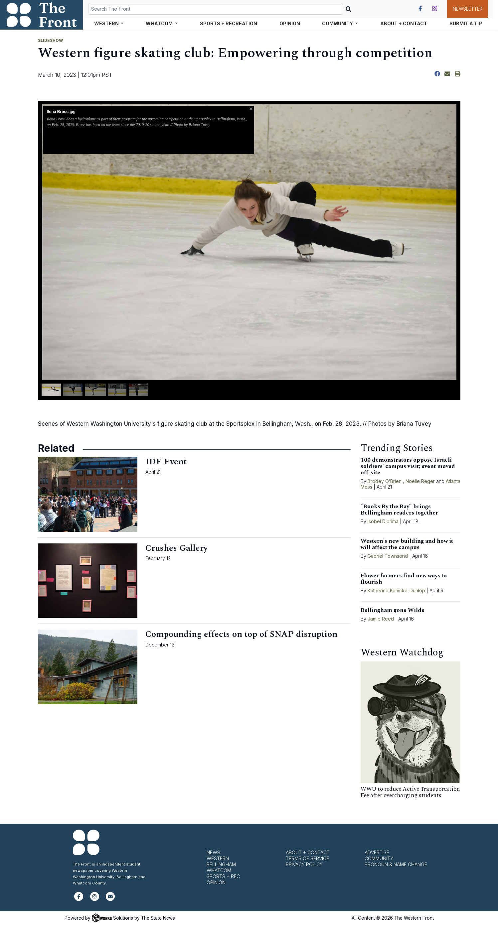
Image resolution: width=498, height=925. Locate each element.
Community (379, 858)
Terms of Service (307, 858)
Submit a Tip (465, 23)
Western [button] (107, 23)
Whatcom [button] (160, 23)
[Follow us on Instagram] (434, 8)
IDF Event (166, 461)
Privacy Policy (304, 864)
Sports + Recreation (228, 23)
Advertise (377, 852)
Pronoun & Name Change (396, 864)
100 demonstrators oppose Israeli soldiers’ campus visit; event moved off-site (408, 466)
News (213, 852)
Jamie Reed (381, 619)
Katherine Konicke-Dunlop (396, 590)
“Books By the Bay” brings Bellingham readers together (399, 509)
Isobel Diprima (383, 521)
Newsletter (467, 9)
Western (218, 858)
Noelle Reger (420, 481)
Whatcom (219, 870)
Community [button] (338, 23)
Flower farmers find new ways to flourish (404, 578)
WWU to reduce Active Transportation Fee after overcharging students (410, 792)
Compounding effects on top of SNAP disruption (241, 634)
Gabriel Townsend (388, 556)
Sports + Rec (223, 876)
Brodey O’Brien (385, 481)
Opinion (289, 23)
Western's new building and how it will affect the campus (407, 544)
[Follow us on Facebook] (420, 8)
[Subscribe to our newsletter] (110, 899)
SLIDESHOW (50, 40)
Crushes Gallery (176, 548)
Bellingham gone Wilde (392, 610)
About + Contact (403, 23)
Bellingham (221, 864)
